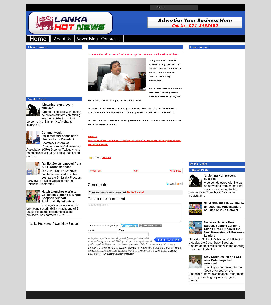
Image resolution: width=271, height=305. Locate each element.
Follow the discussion (179, 183)
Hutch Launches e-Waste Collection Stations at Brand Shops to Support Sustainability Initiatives (61, 196)
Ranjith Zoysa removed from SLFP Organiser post (61, 165)
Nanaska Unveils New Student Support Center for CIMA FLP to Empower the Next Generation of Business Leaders (224, 229)
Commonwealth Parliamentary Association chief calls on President (60, 136)
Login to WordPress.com (150, 225)
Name (91, 230)
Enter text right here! (135, 212)
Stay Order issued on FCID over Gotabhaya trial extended (222, 260)
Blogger (73, 223)
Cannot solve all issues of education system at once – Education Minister (133, 54)
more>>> (92, 136)
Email (122, 230)
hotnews (106, 157)
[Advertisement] (54, 72)
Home (136, 171)
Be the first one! (135, 192)
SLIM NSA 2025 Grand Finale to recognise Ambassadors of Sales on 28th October (224, 207)
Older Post (175, 171)
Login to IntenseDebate (129, 225)
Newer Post (95, 171)
